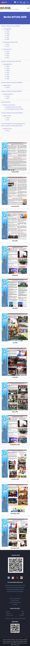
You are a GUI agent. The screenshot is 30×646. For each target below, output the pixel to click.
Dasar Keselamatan (15, 602)
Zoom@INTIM (7, 29)
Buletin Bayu (7, 85)
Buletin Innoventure (9, 105)
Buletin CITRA (7, 116)
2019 (7, 39)
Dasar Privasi (15, 600)
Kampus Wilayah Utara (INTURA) (11, 61)
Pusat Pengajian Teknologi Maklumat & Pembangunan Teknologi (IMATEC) (13, 125)
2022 (7, 44)
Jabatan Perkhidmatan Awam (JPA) (15, 585)
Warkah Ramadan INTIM (10, 42)
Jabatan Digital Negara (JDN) (15, 589)
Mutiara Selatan (8, 94)
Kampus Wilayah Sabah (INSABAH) (11, 82)
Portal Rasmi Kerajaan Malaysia (15, 587)
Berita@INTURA (7, 64)
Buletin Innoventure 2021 (13, 107)
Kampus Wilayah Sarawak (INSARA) (12, 113)
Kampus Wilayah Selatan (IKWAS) (11, 91)
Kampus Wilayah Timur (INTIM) (10, 26)
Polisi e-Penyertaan (15, 598)
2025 (7, 31)
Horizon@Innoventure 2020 (14, 109)
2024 (7, 33)
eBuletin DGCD (7, 129)
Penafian (15, 604)
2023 (7, 35)
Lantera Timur (7, 49)
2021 (7, 37)
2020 (7, 77)
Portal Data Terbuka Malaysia (15, 591)
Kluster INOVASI (5, 102)
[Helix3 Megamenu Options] (28, 8)
